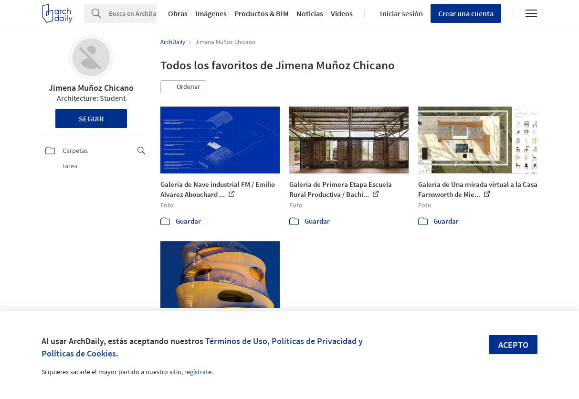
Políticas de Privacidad (314, 340)
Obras (178, 13)
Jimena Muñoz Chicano (91, 87)
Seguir (91, 118)
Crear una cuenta (466, 13)
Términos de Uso (236, 340)
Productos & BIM (261, 13)
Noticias (309, 13)
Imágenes (211, 13)
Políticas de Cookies (79, 353)
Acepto (513, 344)
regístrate (197, 371)
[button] (183, 87)
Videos (342, 13)
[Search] (133, 13)
